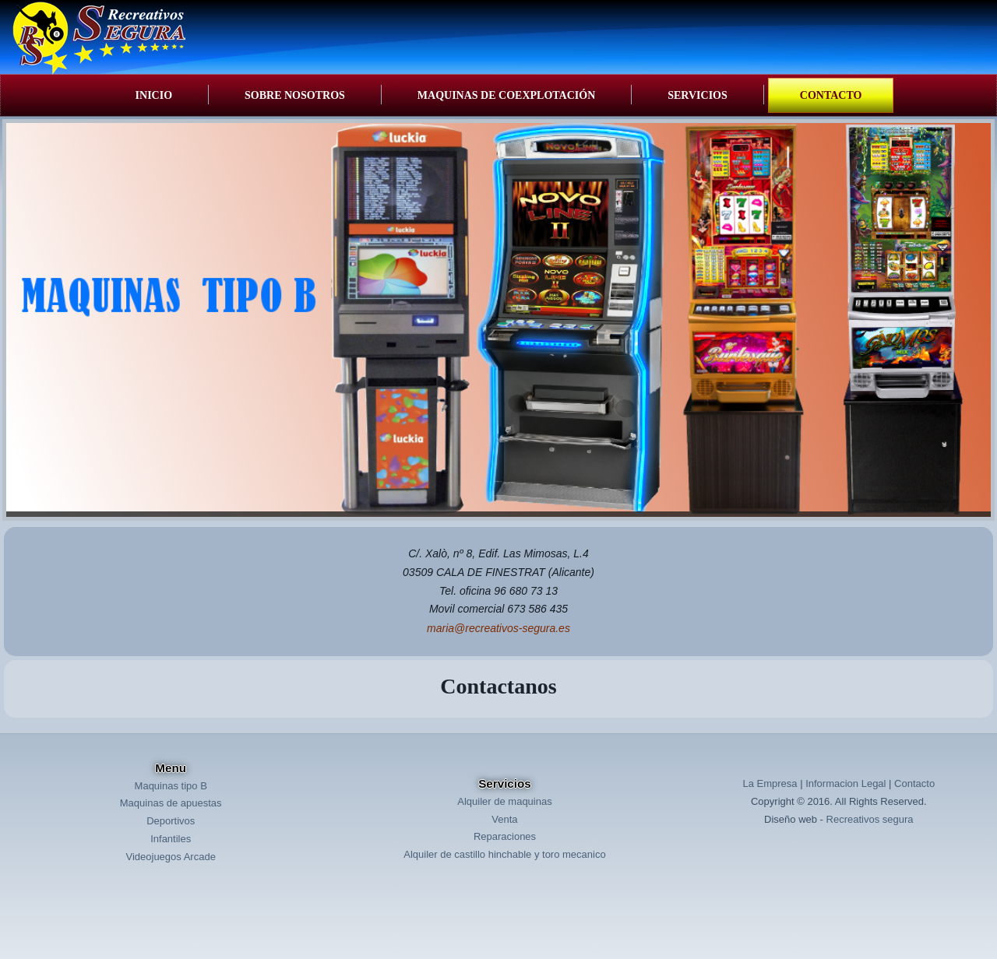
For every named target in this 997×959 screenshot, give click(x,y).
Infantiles (170, 839)
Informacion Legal (845, 783)
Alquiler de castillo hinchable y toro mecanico (504, 854)
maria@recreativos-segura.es (498, 628)
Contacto (831, 95)
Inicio (154, 95)
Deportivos (170, 821)
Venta (504, 819)
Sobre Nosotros (295, 95)
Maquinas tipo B (171, 786)
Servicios (697, 95)
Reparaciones (505, 836)
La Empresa (769, 783)
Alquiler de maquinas (504, 801)
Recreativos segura (870, 819)
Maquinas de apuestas (171, 803)
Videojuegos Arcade (170, 856)
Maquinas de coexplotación (506, 95)
